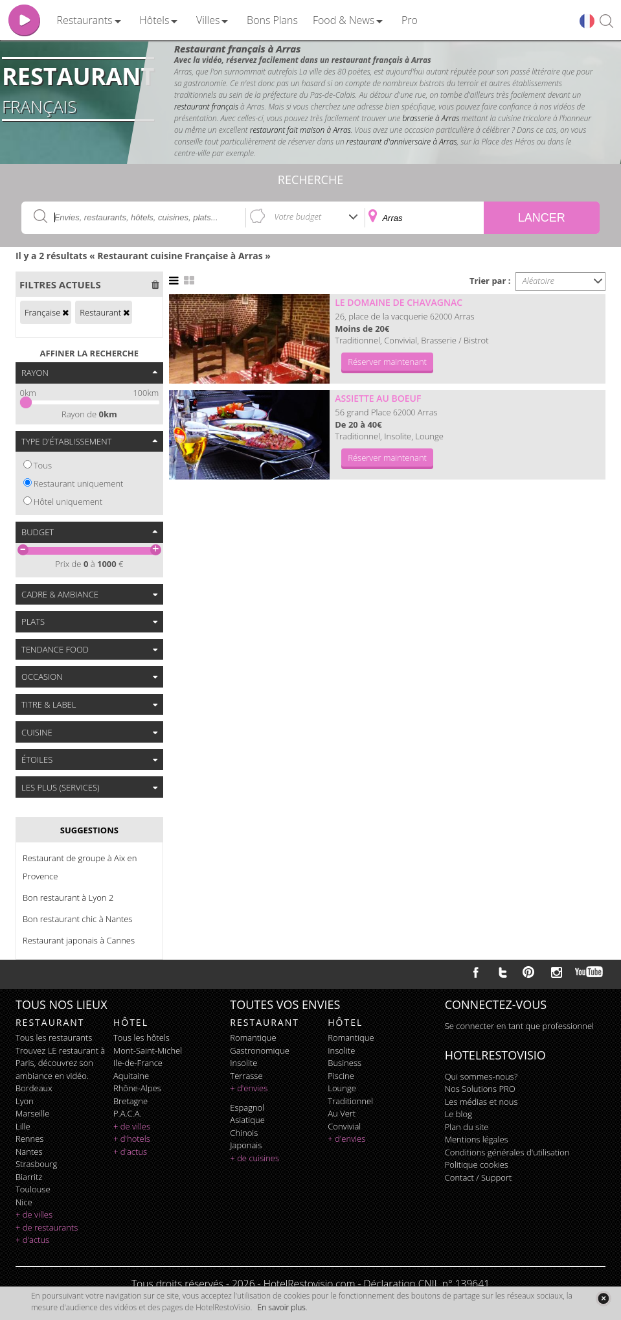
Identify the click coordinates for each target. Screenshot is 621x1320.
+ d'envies (248, 1088)
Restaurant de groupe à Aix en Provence (80, 867)
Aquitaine (131, 1076)
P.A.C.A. (127, 1113)
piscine (341, 1076)
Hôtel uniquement (68, 501)
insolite (243, 1063)
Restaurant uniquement (79, 483)
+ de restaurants (47, 1227)
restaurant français (206, 106)
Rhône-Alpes (137, 1088)
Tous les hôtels (141, 1037)
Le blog (458, 1114)
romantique (253, 1037)
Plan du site (467, 1127)
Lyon (25, 1101)
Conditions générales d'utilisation (507, 1152)
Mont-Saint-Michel (147, 1050)
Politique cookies (476, 1164)
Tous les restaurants (54, 1037)
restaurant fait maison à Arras (300, 129)
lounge (342, 1088)
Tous (43, 465)
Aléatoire (539, 280)
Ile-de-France (138, 1063)
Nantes (29, 1151)
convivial (344, 1126)
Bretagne (130, 1101)
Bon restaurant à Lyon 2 (68, 897)
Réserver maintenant (387, 361)
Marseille (32, 1113)
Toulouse (33, 1189)
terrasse (246, 1076)
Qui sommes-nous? (481, 1076)
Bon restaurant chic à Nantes (77, 919)
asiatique (247, 1120)
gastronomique (259, 1050)
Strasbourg (36, 1164)
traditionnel (350, 1101)
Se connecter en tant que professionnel (519, 1026)
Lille (23, 1126)
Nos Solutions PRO (480, 1088)
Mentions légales (476, 1139)
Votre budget (297, 216)
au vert (342, 1113)
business (344, 1063)
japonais (246, 1145)
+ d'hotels (131, 1138)
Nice (24, 1202)
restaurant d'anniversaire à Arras (401, 141)
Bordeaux (34, 1088)
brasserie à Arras (430, 118)
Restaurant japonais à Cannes (79, 940)
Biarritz (29, 1177)
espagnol (247, 1107)
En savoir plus (282, 1307)
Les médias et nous (481, 1101)
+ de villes (34, 1214)
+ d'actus (32, 1239)
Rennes (29, 1138)
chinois (244, 1133)
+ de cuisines (254, 1158)
